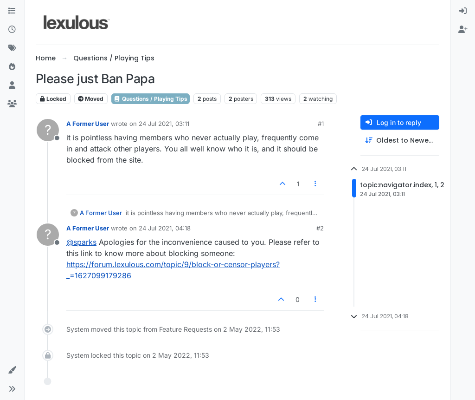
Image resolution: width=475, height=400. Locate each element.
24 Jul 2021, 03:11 (164, 123)
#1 (321, 123)
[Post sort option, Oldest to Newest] (399, 140)
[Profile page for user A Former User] (48, 130)
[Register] (463, 29)
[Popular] (12, 66)
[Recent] (12, 29)
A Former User (87, 123)
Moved (90, 98)
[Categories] (12, 11)
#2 (320, 228)
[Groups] (12, 104)
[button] (12, 370)
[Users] (12, 85)
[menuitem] (463, 11)
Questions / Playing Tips (150, 98)
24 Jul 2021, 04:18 (165, 228)
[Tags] (12, 48)
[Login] (463, 11)
